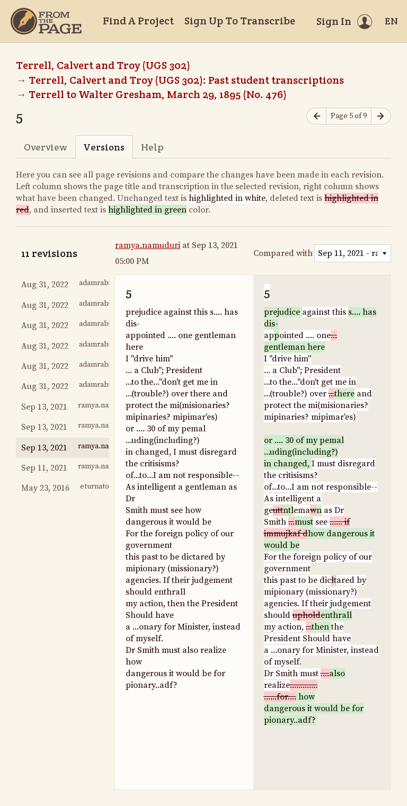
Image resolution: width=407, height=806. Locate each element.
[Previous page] (316, 116)
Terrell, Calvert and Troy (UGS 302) (103, 65)
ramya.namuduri (147, 245)
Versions (104, 147)
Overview (45, 147)
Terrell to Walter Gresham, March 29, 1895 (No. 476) (158, 94)
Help (152, 147)
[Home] (46, 21)
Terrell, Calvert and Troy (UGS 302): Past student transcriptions (186, 80)
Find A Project (138, 21)
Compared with (283, 253)
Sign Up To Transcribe (239, 21)
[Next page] (381, 116)
